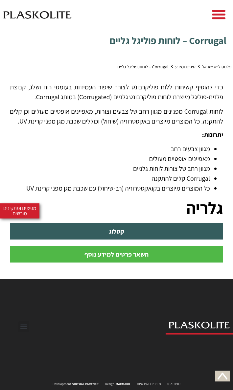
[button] (219, 14)
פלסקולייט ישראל (216, 67)
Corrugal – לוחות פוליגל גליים (168, 40)
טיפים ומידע (185, 67)
